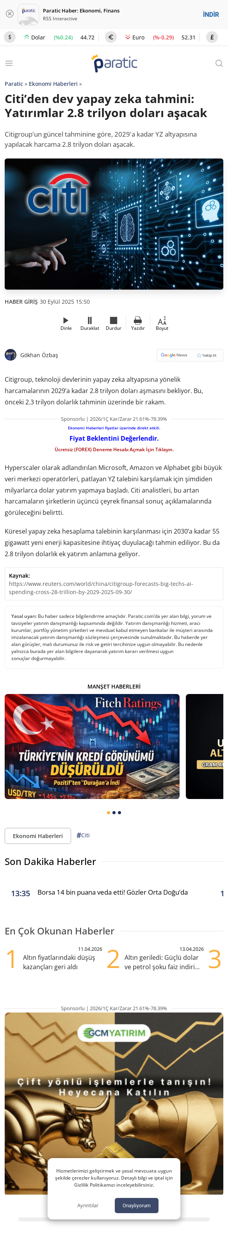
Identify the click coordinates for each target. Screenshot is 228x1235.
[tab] (108, 812)
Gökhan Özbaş (39, 355)
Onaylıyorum (137, 1205)
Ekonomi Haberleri (53, 83)
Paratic (14, 83)
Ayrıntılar (87, 1205)
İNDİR (211, 14)
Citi (83, 835)
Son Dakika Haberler (50, 861)
